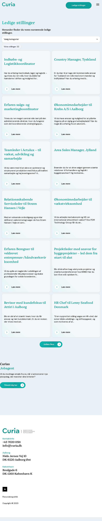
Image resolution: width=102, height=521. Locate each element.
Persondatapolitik (10, 497)
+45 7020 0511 (12, 442)
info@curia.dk (12, 445)
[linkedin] (5, 489)
